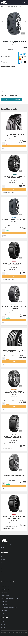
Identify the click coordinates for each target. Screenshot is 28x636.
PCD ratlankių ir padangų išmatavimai (9, 607)
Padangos (3, 562)
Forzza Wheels (4, 604)
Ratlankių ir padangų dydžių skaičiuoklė (9, 598)
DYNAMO (14, 434)
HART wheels (4, 610)
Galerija (2, 613)
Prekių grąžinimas (5, 589)
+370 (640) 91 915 (7, 99)
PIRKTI (14, 146)
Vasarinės (3, 565)
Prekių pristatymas (5, 586)
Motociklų (3, 575)
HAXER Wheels (4, 601)
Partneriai (3, 627)
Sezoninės (3, 569)
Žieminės (3, 572)
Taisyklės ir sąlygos (5, 592)
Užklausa (17, 99)
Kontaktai (3, 621)
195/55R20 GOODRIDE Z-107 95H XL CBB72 (13, 6)
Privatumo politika (5, 595)
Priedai (2, 578)
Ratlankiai (3, 556)
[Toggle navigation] (26, 2)
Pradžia (2, 6)
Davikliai (3, 559)
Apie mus (3, 624)
